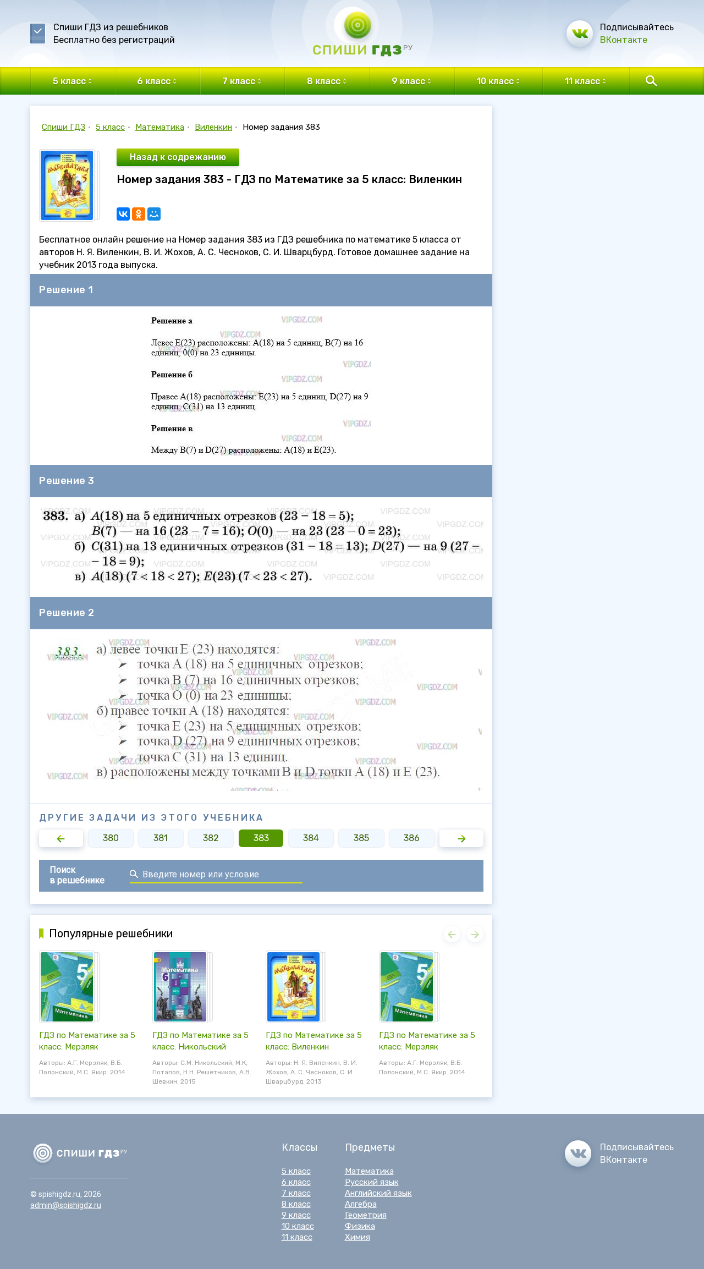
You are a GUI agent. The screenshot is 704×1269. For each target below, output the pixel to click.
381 (160, 838)
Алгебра (361, 1204)
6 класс (296, 1182)
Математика (159, 127)
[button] (61, 838)
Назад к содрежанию (178, 157)
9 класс (296, 1215)
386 (412, 838)
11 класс (297, 1237)
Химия (357, 1237)
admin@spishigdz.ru (65, 1205)
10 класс (298, 1226)
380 (111, 838)
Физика (360, 1226)
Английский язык (378, 1193)
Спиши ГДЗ (63, 127)
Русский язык (372, 1182)
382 (211, 838)
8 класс (296, 1204)
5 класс (110, 127)
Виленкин (213, 127)
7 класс (296, 1193)
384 (311, 838)
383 (261, 838)
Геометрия (366, 1215)
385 (361, 838)
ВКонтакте (623, 40)
